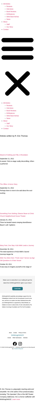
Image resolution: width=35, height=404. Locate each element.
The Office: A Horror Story (8, 184)
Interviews (9, 9)
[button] (17, 66)
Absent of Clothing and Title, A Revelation (14, 155)
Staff (8, 24)
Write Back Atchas (12, 17)
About (5, 22)
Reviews (9, 6)
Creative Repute (18, 348)
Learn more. (16, 399)
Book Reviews (11, 11)
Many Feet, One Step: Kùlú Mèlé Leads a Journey (17, 245)
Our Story (9, 27)
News (8, 19)
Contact (5, 29)
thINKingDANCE (17, 335)
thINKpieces (10, 14)
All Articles (6, 4)
